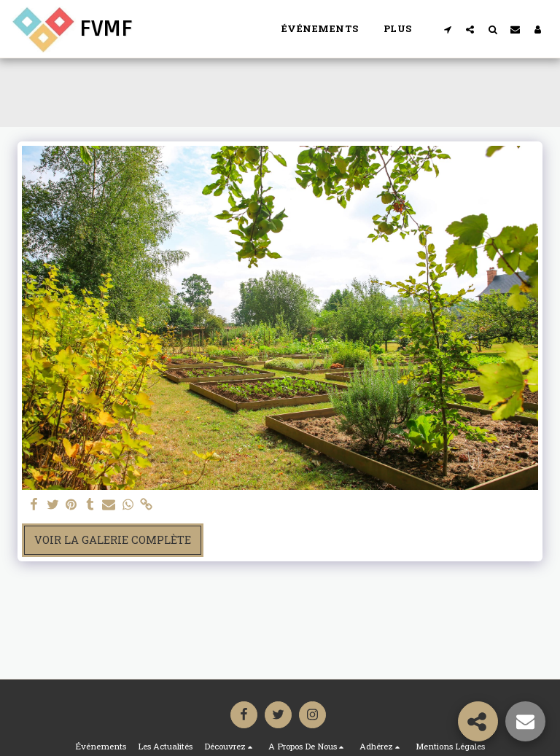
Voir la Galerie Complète (112, 540)
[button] (447, 29)
